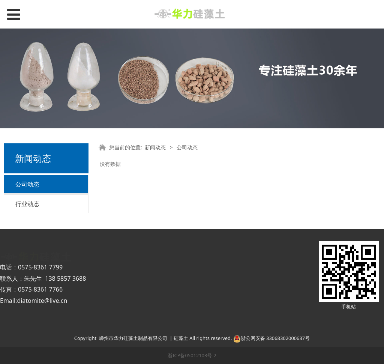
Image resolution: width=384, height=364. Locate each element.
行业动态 (27, 204)
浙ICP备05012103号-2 (192, 355)
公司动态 (27, 184)
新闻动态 (155, 147)
